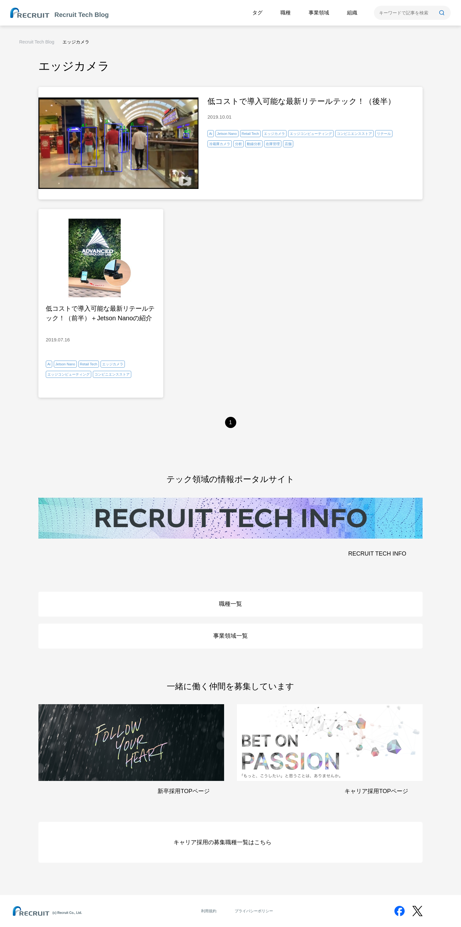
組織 (352, 12)
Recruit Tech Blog (36, 41)
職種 (285, 12)
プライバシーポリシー (254, 911)
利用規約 (208, 911)
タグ (257, 12)
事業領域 (319, 12)
